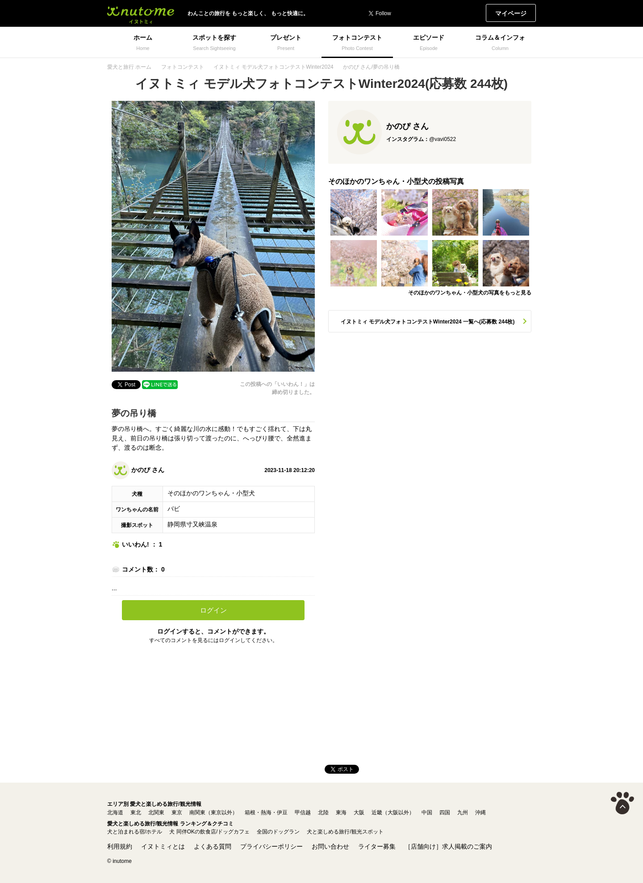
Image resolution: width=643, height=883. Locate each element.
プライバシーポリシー (271, 846)
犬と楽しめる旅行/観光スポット (345, 832)
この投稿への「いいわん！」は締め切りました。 (277, 388)
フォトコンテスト (182, 67)
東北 (135, 812)
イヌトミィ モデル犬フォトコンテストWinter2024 (273, 67)
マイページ (510, 13)
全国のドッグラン (278, 832)
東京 (176, 812)
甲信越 (303, 812)
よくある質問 (212, 846)
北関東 (156, 812)
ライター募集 (377, 846)
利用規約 (119, 846)
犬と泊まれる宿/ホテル (134, 832)
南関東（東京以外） (213, 812)
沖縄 (480, 812)
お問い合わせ (330, 846)
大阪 (359, 812)
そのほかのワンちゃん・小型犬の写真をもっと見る (469, 293)
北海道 (115, 812)
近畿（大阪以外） (393, 812)
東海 (341, 812)
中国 (427, 812)
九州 (462, 812)
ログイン (213, 610)
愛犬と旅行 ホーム (129, 67)
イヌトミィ (140, 13)
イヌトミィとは (163, 846)
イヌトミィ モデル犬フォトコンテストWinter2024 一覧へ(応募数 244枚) (428, 322)
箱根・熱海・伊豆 (266, 812)
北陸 (323, 812)
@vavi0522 (442, 139)
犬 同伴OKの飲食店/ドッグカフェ (209, 832)
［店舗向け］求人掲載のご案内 (448, 846)
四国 (444, 812)
